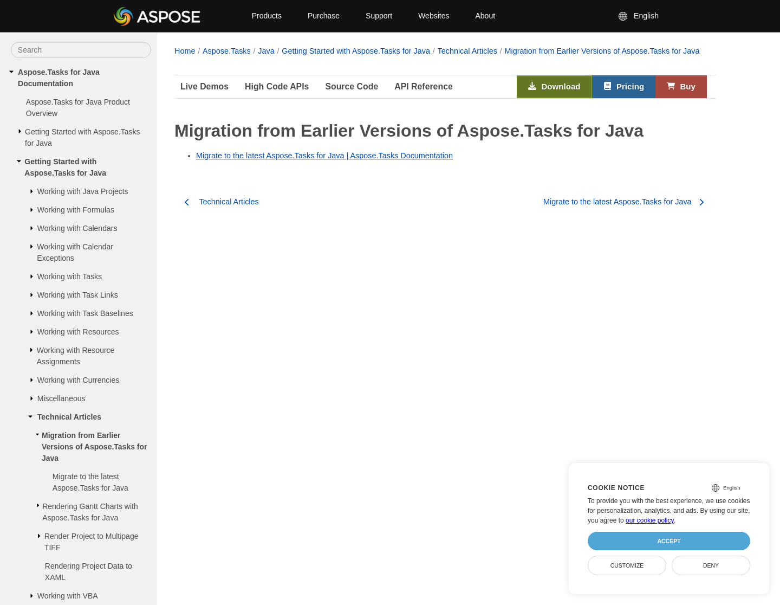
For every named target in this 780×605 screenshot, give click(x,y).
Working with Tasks (69, 276)
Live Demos (204, 86)
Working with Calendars (77, 228)
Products (267, 15)
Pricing (624, 87)
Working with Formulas (75, 209)
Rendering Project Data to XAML (88, 572)
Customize (627, 565)
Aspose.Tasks (227, 51)
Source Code (351, 86)
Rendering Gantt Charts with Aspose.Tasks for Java (90, 512)
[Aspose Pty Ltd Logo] (174, 16)
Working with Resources (78, 331)
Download (554, 87)
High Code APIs (277, 86)
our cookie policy (650, 520)
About (485, 15)
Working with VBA (67, 595)
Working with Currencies (78, 380)
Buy (681, 87)
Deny (711, 565)
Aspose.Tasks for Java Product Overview (78, 108)
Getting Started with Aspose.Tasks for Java (82, 137)
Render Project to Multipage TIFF (91, 542)
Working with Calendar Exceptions (75, 252)
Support (379, 15)
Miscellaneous (61, 398)
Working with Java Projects (82, 191)
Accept (668, 541)
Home (184, 51)
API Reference (423, 86)
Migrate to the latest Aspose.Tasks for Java (90, 482)
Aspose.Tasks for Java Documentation (59, 78)
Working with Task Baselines (85, 313)
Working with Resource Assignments (76, 356)
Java (266, 51)
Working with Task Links (77, 295)
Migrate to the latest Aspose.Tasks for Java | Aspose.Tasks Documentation (324, 155)
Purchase (324, 15)
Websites (433, 15)
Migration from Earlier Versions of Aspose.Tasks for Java (94, 446)
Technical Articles (69, 417)
